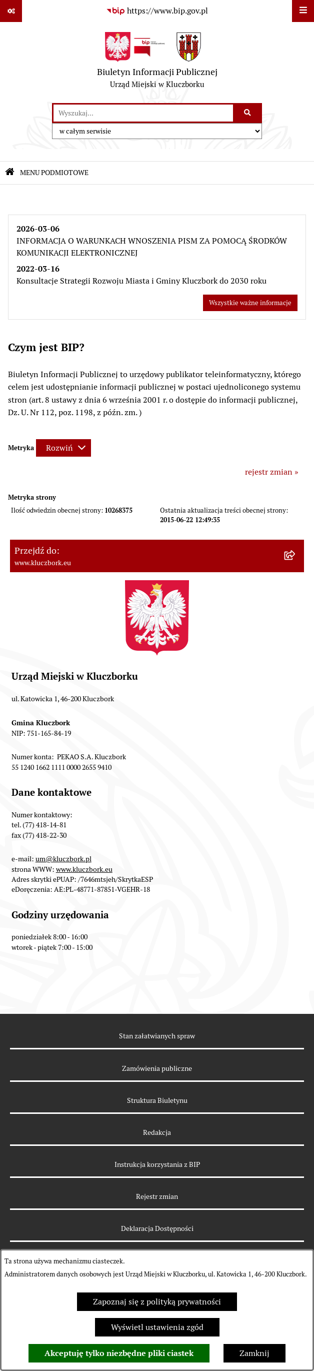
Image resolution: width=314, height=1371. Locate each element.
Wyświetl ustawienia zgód (157, 1327)
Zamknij (255, 1353)
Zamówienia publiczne (157, 1068)
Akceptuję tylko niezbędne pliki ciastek (119, 1353)
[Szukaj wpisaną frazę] (248, 113)
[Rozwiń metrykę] (63, 448)
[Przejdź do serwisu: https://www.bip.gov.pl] (157, 11)
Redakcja (157, 1132)
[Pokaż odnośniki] (11, 11)
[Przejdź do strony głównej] (157, 62)
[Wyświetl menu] (303, 11)
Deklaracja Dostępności (157, 1228)
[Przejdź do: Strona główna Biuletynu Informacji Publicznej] (9, 173)
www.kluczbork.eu (84, 869)
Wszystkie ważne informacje (250, 303)
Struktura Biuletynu (157, 1100)
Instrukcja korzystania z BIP (157, 1164)
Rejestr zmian (157, 1196)
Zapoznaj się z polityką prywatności (157, 1301)
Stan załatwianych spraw (157, 1035)
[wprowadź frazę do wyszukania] (143, 113)
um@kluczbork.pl (64, 858)
